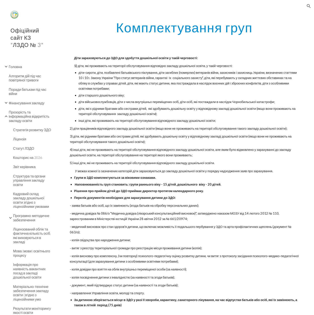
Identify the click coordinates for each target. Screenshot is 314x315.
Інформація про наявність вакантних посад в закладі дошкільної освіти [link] (29, 270)
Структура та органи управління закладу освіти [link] (29, 180)
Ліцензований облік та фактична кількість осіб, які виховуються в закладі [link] (32, 235)
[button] (309, 6)
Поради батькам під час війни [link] (27, 91)
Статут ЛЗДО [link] (23, 148)
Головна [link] (15, 67)
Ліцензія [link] (19, 139)
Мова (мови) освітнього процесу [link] (31, 253)
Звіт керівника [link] (24, 167)
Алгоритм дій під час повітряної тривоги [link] (25, 78)
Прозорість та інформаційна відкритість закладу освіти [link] (29, 116)
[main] (184, 27)
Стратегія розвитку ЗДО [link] (32, 130)
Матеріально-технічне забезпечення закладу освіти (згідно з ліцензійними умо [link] (31, 292)
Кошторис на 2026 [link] (27, 157)
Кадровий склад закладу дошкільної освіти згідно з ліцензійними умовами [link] (31, 200)
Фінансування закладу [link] (26, 103)
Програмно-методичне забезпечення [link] (31, 217)
